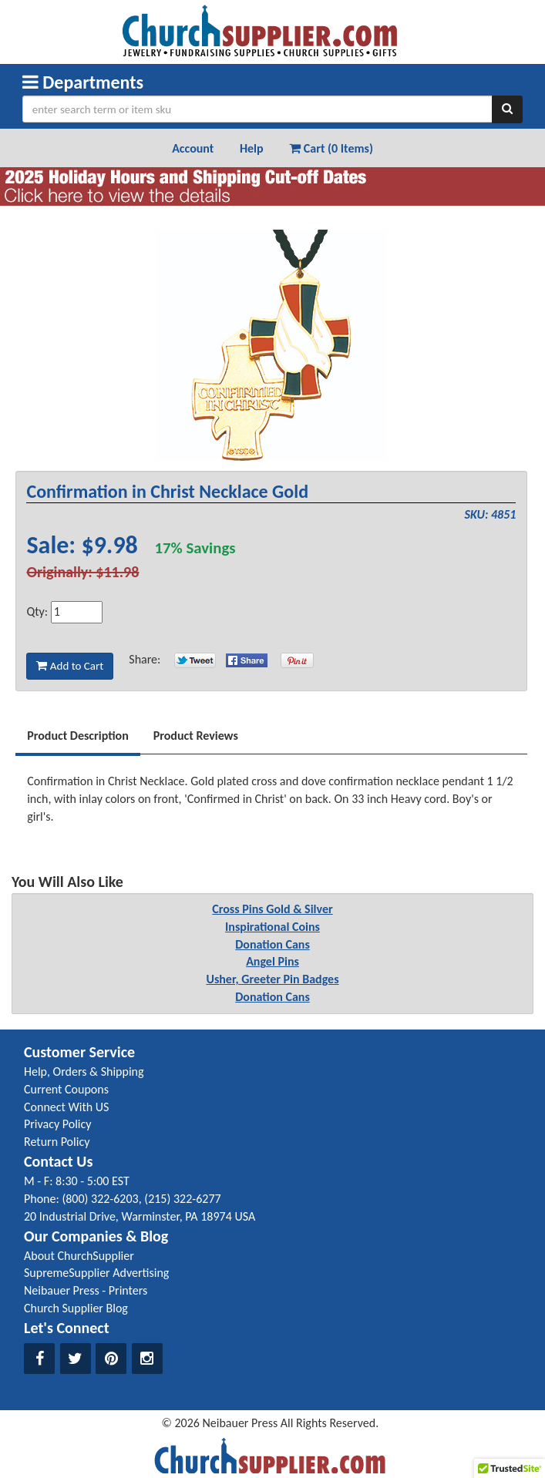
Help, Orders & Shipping (84, 1071)
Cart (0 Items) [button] (331, 148)
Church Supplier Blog (76, 1308)
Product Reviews (195, 735)
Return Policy (56, 1141)
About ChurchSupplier (79, 1255)
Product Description (78, 735)
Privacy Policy (58, 1124)
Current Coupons (66, 1089)
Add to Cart (69, 666)
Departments (82, 82)
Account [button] (193, 148)
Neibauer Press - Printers (85, 1290)
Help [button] (252, 148)
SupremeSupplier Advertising (96, 1272)
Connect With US (66, 1107)
